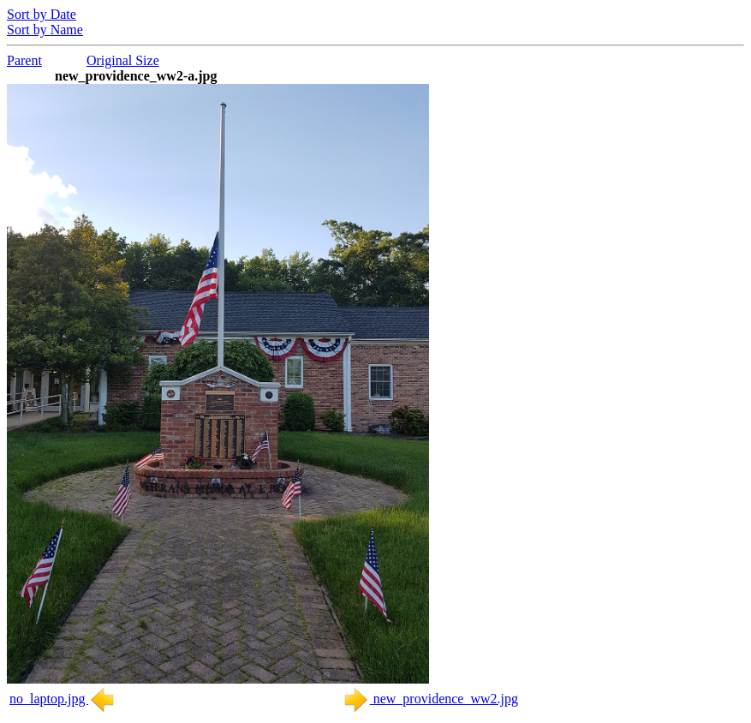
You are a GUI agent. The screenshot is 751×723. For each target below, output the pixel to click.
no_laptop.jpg (62, 698)
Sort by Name (45, 29)
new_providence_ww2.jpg (430, 698)
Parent (24, 60)
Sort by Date (41, 14)
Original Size (122, 60)
